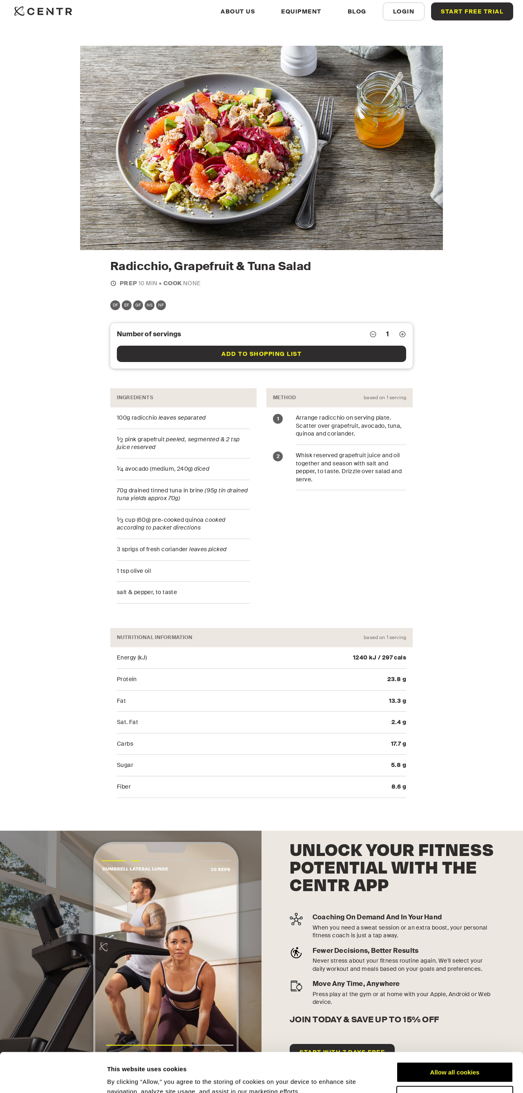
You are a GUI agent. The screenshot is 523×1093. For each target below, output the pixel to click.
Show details (126, 1076)
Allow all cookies (455, 1035)
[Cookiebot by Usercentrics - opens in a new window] (53, 1077)
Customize (455, 1058)
